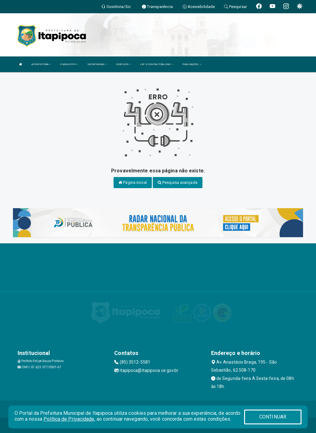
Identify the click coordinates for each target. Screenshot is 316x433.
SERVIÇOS (123, 64)
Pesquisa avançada (178, 182)
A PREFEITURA (41, 64)
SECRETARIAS (97, 64)
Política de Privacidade (69, 419)
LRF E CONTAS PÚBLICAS (156, 64)
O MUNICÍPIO (69, 64)
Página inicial (132, 182)
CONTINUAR (272, 417)
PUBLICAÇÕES (191, 64)
